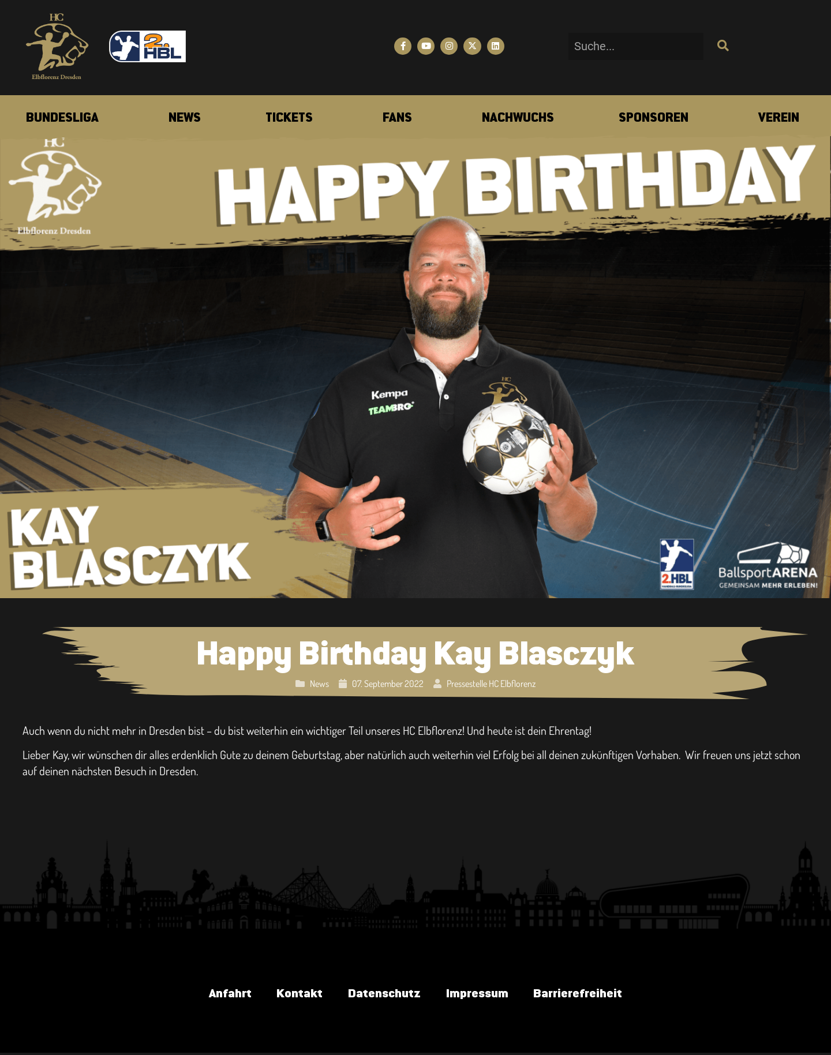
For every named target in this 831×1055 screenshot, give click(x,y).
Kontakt (294, 994)
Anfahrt (220, 994)
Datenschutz (383, 994)
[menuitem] (62, 118)
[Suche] (721, 46)
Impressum (480, 994)
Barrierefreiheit (586, 994)
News (319, 683)
